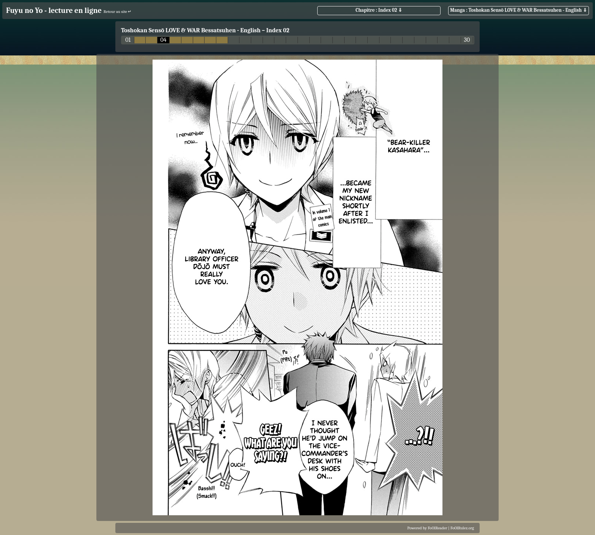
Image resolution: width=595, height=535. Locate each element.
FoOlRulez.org (462, 528)
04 (164, 40)
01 (128, 40)
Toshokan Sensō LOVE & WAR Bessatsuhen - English (191, 30)
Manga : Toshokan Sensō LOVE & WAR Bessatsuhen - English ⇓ (518, 10)
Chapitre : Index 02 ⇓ (379, 10)
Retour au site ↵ (118, 11)
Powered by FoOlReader (427, 528)
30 (467, 40)
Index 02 (278, 30)
